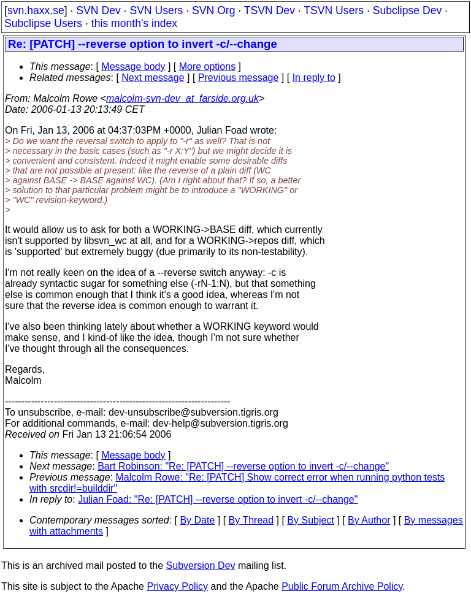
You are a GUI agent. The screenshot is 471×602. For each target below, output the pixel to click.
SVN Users (156, 10)
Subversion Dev (201, 565)
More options (207, 66)
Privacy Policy (177, 586)
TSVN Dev (269, 10)
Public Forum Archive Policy (341, 586)
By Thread (251, 520)
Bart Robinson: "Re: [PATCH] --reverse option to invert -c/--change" (243, 466)
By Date (197, 520)
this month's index (134, 23)
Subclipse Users (43, 23)
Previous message (238, 77)
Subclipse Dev (407, 10)
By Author (369, 520)
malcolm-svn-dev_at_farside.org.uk (182, 98)
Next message (152, 77)
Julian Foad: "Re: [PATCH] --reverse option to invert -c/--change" (218, 499)
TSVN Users (334, 10)
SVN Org (213, 10)
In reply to (314, 77)
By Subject (310, 520)
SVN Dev (98, 10)
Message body (133, 66)
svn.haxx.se (35, 10)
